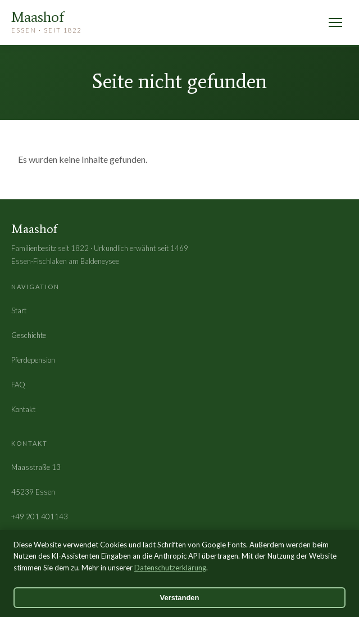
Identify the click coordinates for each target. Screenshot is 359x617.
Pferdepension (33, 359)
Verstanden (179, 597)
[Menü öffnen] (335, 22)
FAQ (18, 384)
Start (18, 310)
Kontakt (23, 409)
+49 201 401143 (39, 516)
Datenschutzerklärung (170, 567)
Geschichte (28, 335)
